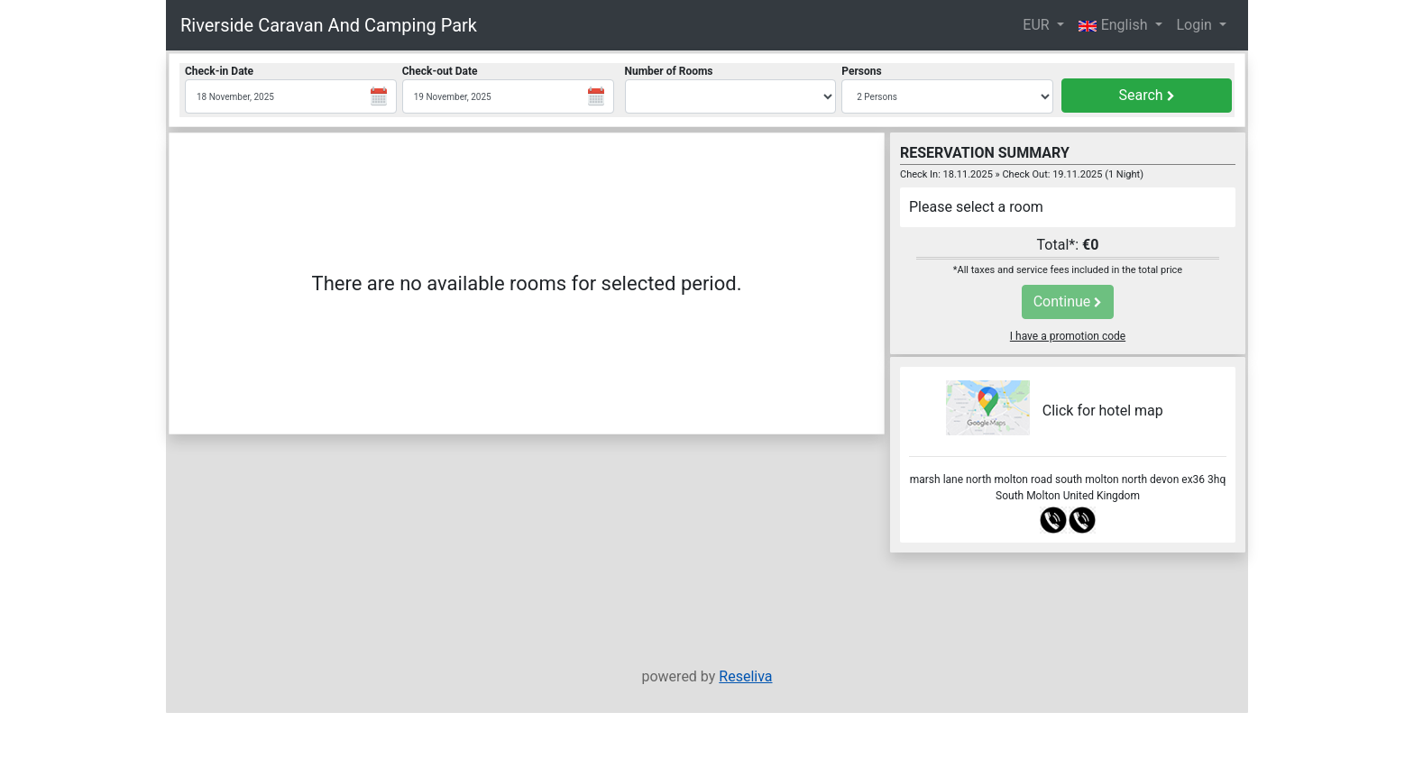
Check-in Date (219, 71)
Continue (1068, 301)
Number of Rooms (669, 71)
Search (1146, 95)
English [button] (1115, 24)
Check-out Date (440, 71)
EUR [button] (1037, 24)
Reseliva (745, 676)
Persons (861, 71)
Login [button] (1196, 24)
